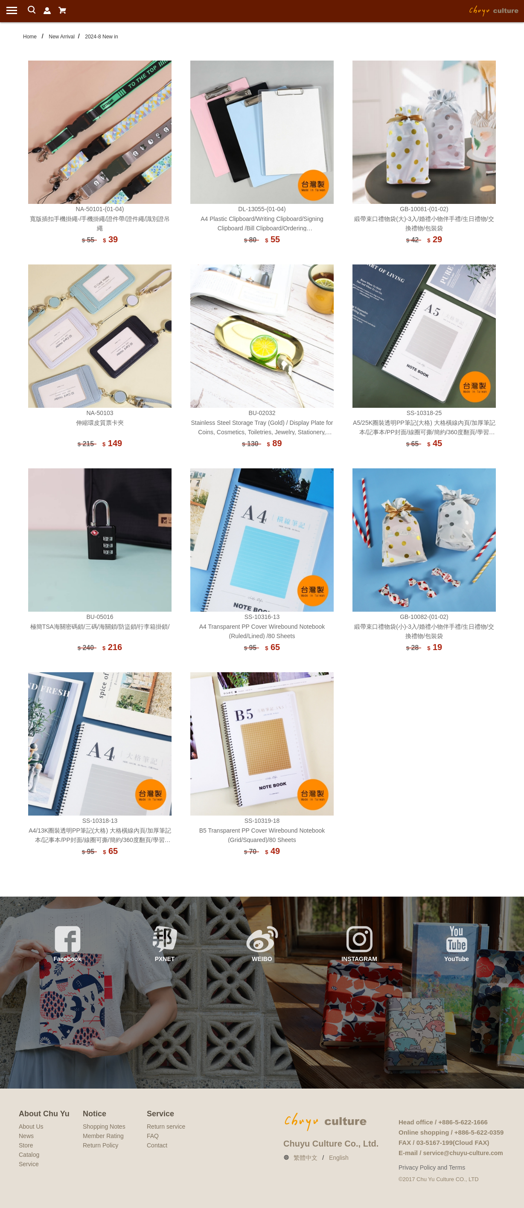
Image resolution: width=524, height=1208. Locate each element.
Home (30, 37)
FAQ (153, 1135)
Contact (157, 1145)
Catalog (29, 1154)
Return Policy (100, 1145)
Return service (166, 1126)
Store (26, 1145)
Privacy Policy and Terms (432, 1167)
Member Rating (103, 1135)
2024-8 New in (101, 37)
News (26, 1135)
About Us (31, 1126)
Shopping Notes (104, 1126)
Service (29, 1164)
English (339, 1157)
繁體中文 (305, 1157)
